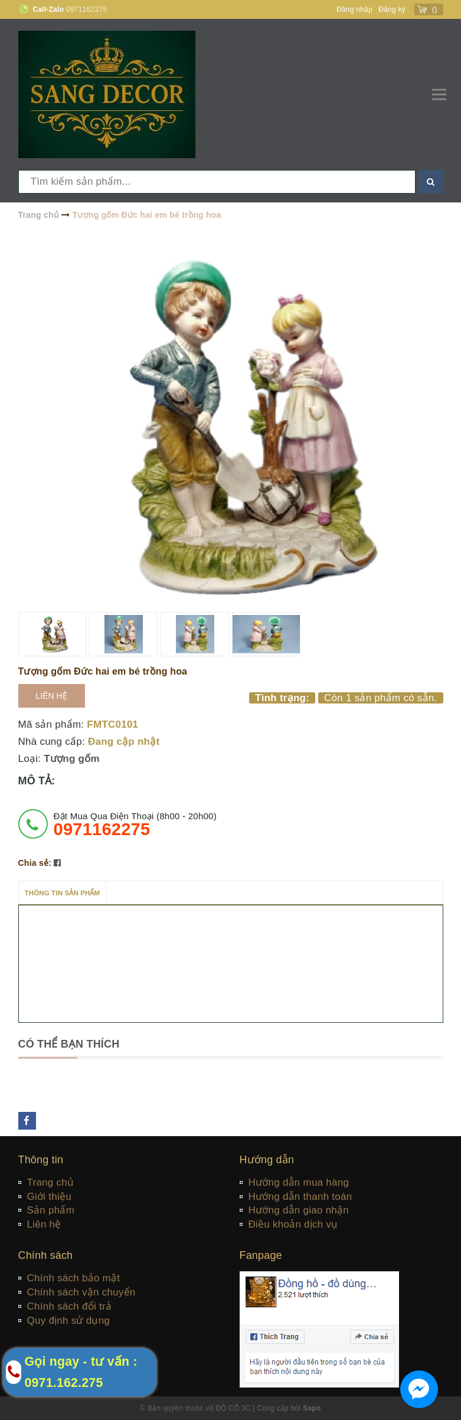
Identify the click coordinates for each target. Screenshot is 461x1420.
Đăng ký (392, 9)
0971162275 (86, 9)
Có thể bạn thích (69, 1044)
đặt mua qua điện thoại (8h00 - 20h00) (135, 824)
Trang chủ (50, 1182)
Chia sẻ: (35, 863)
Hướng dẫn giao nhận (299, 1210)
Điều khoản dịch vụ (293, 1224)
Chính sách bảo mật (73, 1278)
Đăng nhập (354, 9)
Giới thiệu (49, 1196)
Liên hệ (51, 696)
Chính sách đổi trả (69, 1306)
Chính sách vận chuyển (81, 1292)
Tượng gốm (72, 758)
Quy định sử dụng (68, 1320)
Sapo (312, 1408)
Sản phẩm (51, 1210)
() (434, 9)
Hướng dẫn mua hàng (299, 1182)
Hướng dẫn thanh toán (300, 1196)
